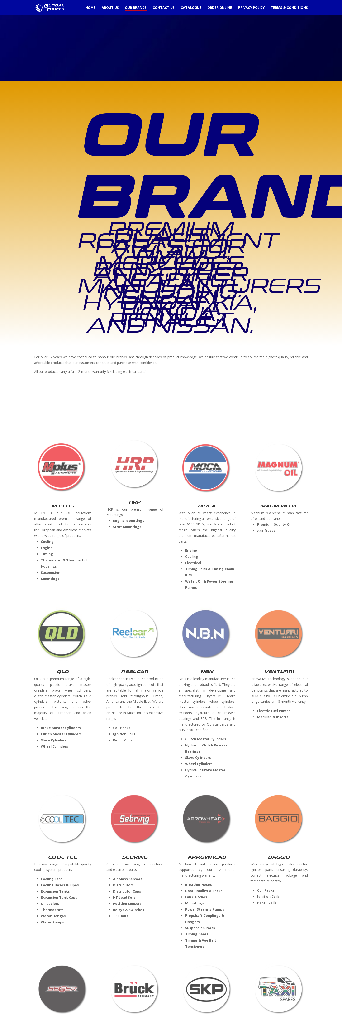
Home (90, 8)
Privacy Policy (251, 8)
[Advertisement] (142, 33)
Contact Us (164, 8)
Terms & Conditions (289, 8)
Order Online (219, 8)
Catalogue (191, 8)
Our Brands (136, 8)
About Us (110, 8)
